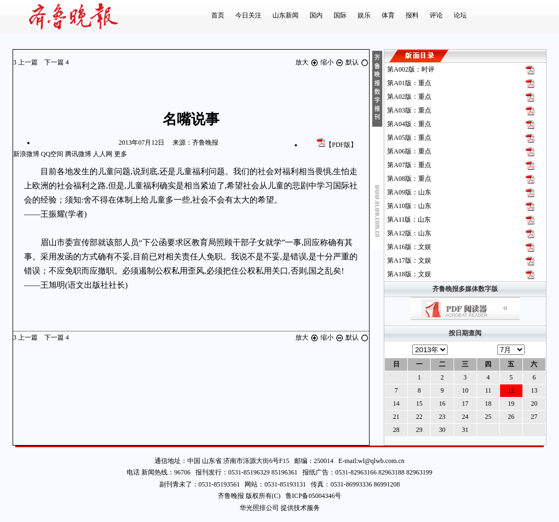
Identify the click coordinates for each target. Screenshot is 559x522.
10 (465, 390)
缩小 (333, 62)
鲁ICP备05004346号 (311, 496)
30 (442, 430)
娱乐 (364, 15)
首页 (217, 15)
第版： (411, 69)
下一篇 (56, 62)
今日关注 (248, 15)
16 (442, 403)
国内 (316, 15)
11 (488, 390)
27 (534, 416)
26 (511, 416)
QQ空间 (52, 154)
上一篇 (26, 62)
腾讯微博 (78, 154)
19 (511, 403)
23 (442, 416)
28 (396, 430)
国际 (340, 15)
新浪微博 (26, 154)
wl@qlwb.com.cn (381, 461)
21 (396, 416)
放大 (307, 62)
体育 (388, 15)
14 (396, 403)
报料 (412, 15)
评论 (436, 15)
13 (534, 390)
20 (534, 403)
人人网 (102, 154)
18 (488, 403)
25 (488, 416)
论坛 (460, 15)
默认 (357, 62)
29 (419, 430)
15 (419, 403)
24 (465, 416)
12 (511, 390)
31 (465, 430)
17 (465, 403)
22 (419, 416)
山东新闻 (285, 15)
